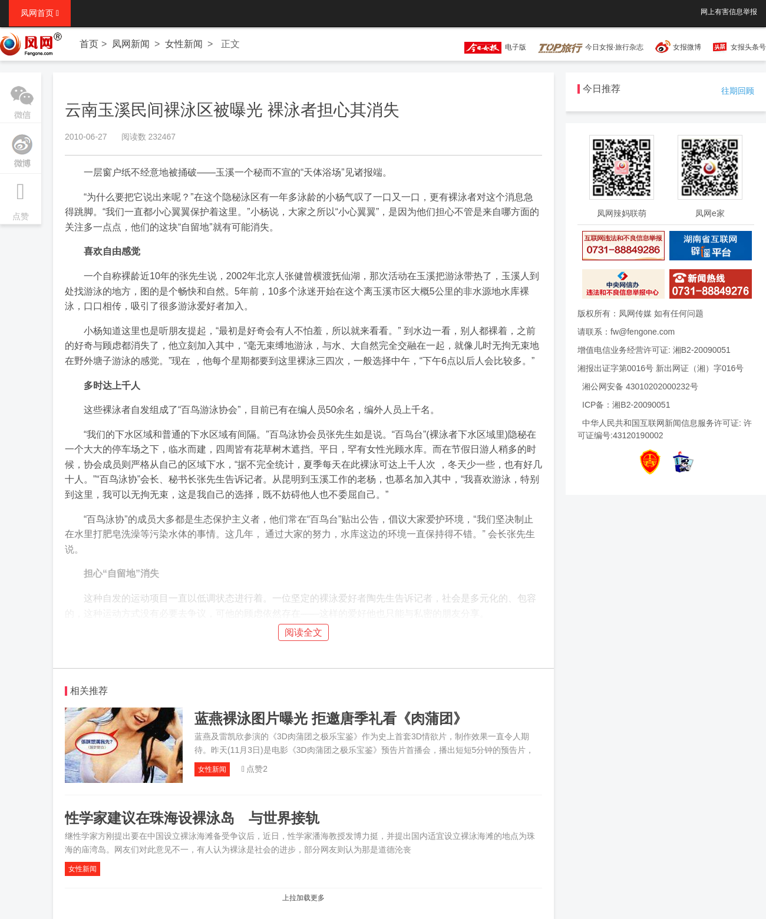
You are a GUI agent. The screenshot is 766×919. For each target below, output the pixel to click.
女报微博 (687, 47)
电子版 (490, 47)
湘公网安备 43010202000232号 (640, 386)
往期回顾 (737, 90)
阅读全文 (303, 632)
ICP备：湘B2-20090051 (626, 404)
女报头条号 (748, 47)
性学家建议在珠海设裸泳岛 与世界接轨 (192, 818)
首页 (89, 44)
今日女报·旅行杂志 (590, 47)
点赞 (20, 197)
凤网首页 (40, 13)
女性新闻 (184, 44)
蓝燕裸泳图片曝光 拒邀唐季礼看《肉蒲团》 (330, 718)
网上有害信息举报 (729, 12)
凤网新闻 (131, 44)
